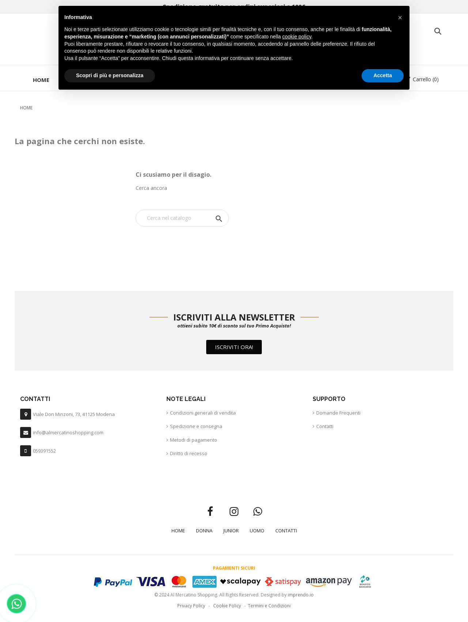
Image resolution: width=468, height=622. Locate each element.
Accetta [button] (382, 75)
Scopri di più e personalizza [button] (109, 75)
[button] (234, 347)
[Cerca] (182, 218)
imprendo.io (301, 595)
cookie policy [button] (296, 37)
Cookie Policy (227, 606)
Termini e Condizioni (269, 606)
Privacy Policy (191, 606)
